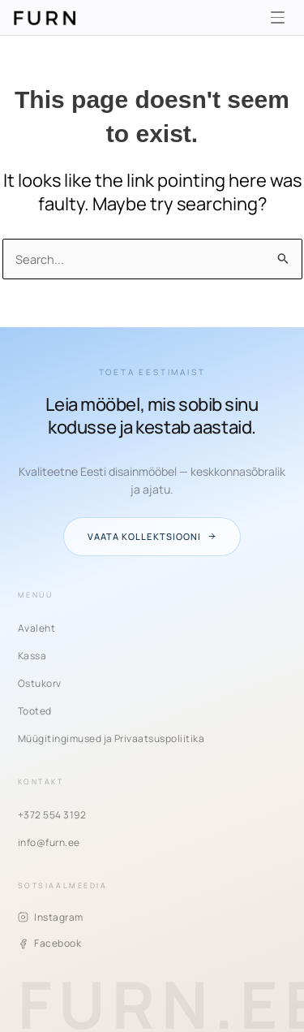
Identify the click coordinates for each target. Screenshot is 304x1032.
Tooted (35, 711)
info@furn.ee (49, 842)
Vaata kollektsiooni (152, 536)
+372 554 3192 (52, 815)
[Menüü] (277, 18)
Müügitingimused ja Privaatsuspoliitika (111, 738)
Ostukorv (40, 683)
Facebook (49, 943)
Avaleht (36, 628)
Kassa (32, 656)
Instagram (50, 917)
